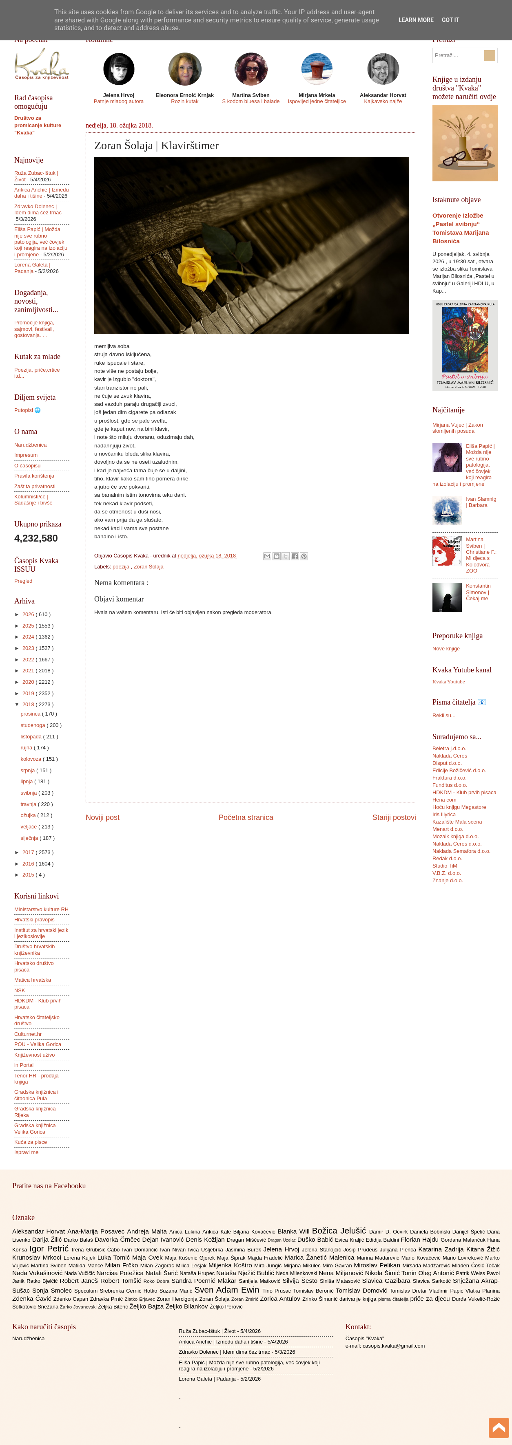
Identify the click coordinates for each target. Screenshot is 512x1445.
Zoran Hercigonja (178, 1299)
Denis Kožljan (206, 1239)
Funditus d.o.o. (449, 785)
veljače (29, 827)
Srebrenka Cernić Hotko (130, 1291)
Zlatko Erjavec (141, 1299)
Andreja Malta (148, 1231)
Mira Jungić (269, 1265)
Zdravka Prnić (107, 1299)
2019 (28, 693)
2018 (28, 704)
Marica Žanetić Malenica (321, 1257)
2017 (28, 852)
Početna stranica (246, 817)
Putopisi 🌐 (27, 410)
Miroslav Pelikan (378, 1265)
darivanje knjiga (358, 1299)
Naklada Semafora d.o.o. (461, 851)
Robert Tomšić (122, 1280)
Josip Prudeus (362, 1250)
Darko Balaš (79, 1240)
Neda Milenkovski (297, 1273)
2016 (28, 864)
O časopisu (27, 466)
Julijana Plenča (399, 1250)
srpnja (28, 770)
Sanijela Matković (260, 1281)
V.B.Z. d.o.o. (446, 873)
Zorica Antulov (281, 1298)
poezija (122, 567)
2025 (28, 626)
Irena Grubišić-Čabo (97, 1250)
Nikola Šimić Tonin (392, 1272)
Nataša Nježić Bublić (246, 1272)
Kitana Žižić (483, 1249)
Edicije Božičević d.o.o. (459, 770)
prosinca (31, 714)
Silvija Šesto (301, 1280)
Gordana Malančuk (464, 1240)
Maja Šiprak (232, 1258)
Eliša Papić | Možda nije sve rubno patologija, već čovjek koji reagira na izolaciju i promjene (40, 242)
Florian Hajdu (421, 1239)
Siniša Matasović (341, 1281)
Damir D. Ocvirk (389, 1232)
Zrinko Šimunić (320, 1299)
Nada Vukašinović (38, 1272)
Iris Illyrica (444, 814)
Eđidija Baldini (383, 1240)
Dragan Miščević (247, 1240)
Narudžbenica (30, 445)
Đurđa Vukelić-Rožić (476, 1299)
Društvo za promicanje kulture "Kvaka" (37, 125)
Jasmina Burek (245, 1250)
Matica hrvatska (32, 980)
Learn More (416, 20)
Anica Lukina (185, 1232)
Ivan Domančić (141, 1250)
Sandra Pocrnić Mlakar (205, 1280)
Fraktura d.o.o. (449, 778)
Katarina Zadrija (443, 1249)
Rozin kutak (184, 101)
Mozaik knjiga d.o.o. (455, 836)
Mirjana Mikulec (303, 1265)
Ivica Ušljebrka (207, 1250)
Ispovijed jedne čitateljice (317, 101)
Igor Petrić (50, 1248)
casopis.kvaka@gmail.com (394, 1346)
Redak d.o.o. (447, 858)
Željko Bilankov (188, 1306)
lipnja (27, 781)
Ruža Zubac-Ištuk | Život (207, 1331)
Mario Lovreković (464, 1258)
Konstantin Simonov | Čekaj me (478, 592)
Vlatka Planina (482, 1291)
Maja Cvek (148, 1257)
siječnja (30, 838)
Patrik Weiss (471, 1273)
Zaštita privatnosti (34, 486)
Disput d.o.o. (447, 763)
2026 (28, 614)
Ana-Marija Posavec (97, 1231)
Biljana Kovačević (255, 1232)
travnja (29, 804)
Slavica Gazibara (387, 1280)
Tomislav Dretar (409, 1291)
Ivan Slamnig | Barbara (481, 502)
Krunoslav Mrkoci (38, 1257)
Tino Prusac (277, 1291)
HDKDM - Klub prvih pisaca (464, 792)
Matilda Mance (87, 1265)
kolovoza (31, 759)
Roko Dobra (157, 1281)
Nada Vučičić (80, 1273)
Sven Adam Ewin (229, 1289)
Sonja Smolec (53, 1290)
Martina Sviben (50, 1265)
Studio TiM (444, 866)
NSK (19, 990)
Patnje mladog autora (119, 101)
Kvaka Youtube (448, 682)
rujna (26, 748)
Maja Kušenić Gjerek (191, 1258)
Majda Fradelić (266, 1258)
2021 (28, 670)
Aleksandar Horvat (39, 1231)
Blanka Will (294, 1231)
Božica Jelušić (340, 1230)
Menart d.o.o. (447, 829)
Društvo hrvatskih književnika (34, 949)
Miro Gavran (338, 1265)
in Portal (23, 1065)
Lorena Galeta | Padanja (32, 268)
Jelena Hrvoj (283, 1249)
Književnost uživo (34, 1055)
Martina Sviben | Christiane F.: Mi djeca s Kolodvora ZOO (481, 555)
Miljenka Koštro (231, 1265)
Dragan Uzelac (282, 1240)
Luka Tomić (115, 1257)
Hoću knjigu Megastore (459, 807)
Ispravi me (26, 1152)
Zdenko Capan (71, 1299)
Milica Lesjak (192, 1265)
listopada (31, 737)
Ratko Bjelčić (43, 1281)
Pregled (23, 581)
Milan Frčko (122, 1265)
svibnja (29, 793)
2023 (28, 648)
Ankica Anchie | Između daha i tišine (41, 193)
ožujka (28, 815)
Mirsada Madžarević (427, 1265)
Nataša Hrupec (198, 1273)
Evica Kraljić (350, 1240)
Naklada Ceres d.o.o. (457, 844)
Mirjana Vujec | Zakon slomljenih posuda (457, 428)
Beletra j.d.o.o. (449, 748)
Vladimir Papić (447, 1291)
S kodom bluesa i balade (250, 101)
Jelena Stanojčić (323, 1250)
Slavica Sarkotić (433, 1281)
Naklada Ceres (449, 756)
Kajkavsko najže (383, 101)
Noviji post (103, 817)
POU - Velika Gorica (37, 1044)
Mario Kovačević (422, 1258)
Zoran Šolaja (149, 567)
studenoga (33, 725)
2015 (28, 875)
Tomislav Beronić (314, 1291)
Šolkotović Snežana (36, 1307)
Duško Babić (316, 1239)
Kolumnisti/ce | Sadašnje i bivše (33, 499)
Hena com (444, 800)
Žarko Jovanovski (79, 1306)
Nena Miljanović (342, 1272)
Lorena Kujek (81, 1258)
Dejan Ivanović (164, 1239)
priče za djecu (431, 1298)
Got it (450, 20)
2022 (28, 659)
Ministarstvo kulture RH (41, 909)
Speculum (87, 1291)
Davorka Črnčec (118, 1239)
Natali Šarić (163, 1272)
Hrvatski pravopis (34, 919)
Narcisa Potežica (120, 1272)
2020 (28, 682)
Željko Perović (226, 1307)
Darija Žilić (48, 1239)
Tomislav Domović (363, 1290)
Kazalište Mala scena (457, 822)
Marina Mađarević (379, 1258)
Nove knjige (446, 648)
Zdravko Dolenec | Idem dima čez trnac (38, 209)
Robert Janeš (80, 1280)
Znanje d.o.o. (447, 880)
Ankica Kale (217, 1232)
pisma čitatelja (394, 1299)
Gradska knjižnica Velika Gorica (35, 1128)
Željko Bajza (147, 1306)
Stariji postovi (394, 817)
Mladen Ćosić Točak (476, 1265)
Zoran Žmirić (245, 1299)
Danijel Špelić (470, 1232)
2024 (28, 637)
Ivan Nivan (174, 1250)
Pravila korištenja (34, 476)
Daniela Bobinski (431, 1232)
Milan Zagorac (158, 1265)
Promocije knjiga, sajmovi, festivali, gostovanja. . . (34, 328)
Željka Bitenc (113, 1307)
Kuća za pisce (30, 1142)
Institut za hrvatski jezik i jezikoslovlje (41, 933)
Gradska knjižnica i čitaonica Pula (36, 1095)
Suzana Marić (177, 1291)
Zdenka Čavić (32, 1298)
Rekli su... (444, 715)
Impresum (26, 455)
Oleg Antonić (437, 1272)
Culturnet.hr (28, 1034)
